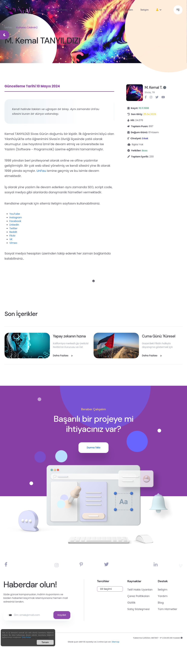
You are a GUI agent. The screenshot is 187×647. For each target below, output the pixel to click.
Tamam (45, 643)
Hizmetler (62, 9)
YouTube (14, 214)
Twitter (13, 228)
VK (10, 239)
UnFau (8, 27)
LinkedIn (14, 224)
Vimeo (13, 243)
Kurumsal (97, 9)
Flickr (12, 235)
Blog (115, 9)
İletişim (144, 9)
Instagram (15, 217)
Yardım (129, 9)
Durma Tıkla (93, 447)
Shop (81, 9)
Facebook (15, 221)
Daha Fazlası (26, 638)
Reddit (13, 232)
